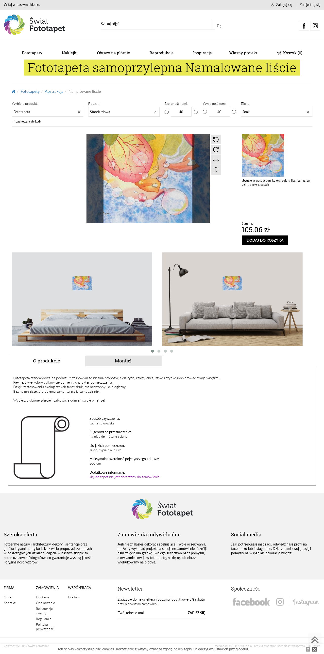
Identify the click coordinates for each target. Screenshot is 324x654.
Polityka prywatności (45, 627)
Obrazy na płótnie (113, 52)
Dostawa (43, 597)
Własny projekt (243, 52)
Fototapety (32, 52)
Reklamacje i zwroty (45, 611)
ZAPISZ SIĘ (196, 613)
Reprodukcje (162, 52)
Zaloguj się (281, 4)
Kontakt (10, 603)
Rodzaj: (93, 103)
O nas (8, 597)
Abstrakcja (54, 91)
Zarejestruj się (310, 4)
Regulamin (43, 619)
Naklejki (70, 52)
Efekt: (245, 103)
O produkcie (46, 361)
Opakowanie (45, 603)
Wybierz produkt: (25, 103)
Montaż (123, 361)
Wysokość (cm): (214, 103)
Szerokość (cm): (176, 103)
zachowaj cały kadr (28, 121)
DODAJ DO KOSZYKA (267, 240)
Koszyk (289, 52)
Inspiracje (202, 52)
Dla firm (74, 597)
